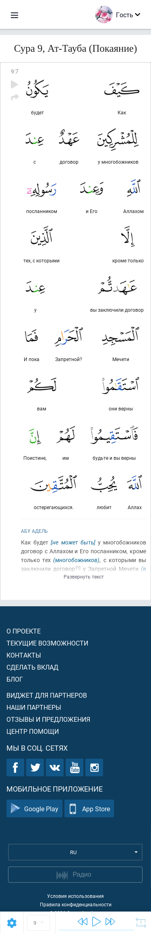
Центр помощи (32, 731)
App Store (89, 808)
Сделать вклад (32, 667)
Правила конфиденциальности (76, 904)
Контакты (23, 655)
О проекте (23, 631)
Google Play (34, 808)
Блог (14, 679)
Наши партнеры (33, 707)
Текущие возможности (47, 643)
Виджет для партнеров (46, 695)
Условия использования (75, 896)
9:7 (15, 71)
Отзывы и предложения (48, 719)
